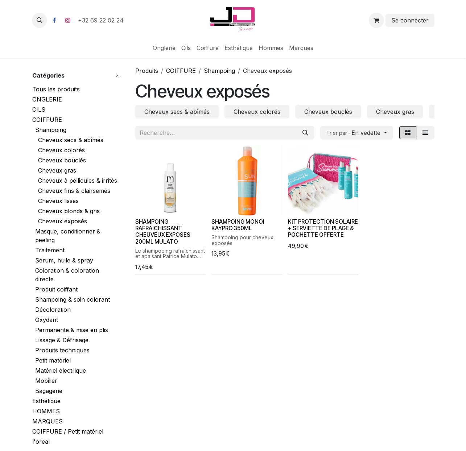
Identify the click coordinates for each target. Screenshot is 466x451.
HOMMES (46, 411)
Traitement (50, 250)
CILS (38, 109)
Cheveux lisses (58, 200)
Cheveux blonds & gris (69, 211)
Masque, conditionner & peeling (67, 236)
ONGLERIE (47, 99)
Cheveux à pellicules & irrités (77, 180)
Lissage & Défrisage (61, 340)
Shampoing (50, 129)
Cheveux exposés (62, 221)
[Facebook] (54, 20)
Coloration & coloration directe (67, 275)
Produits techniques (62, 350)
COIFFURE (47, 119)
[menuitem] (164, 48)
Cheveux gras (57, 170)
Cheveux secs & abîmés (70, 140)
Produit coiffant (56, 289)
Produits (146, 70)
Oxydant (46, 319)
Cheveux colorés (61, 150)
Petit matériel (53, 360)
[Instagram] (68, 20)
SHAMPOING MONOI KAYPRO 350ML (237, 225)
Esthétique (46, 401)
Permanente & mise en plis (71, 330)
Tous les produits (56, 89)
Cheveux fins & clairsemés (74, 190)
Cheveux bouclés (62, 160)
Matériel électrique (60, 370)
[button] (39, 20)
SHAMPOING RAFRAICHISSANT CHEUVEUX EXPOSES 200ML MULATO (162, 231)
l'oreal (41, 441)
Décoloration (53, 309)
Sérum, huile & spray (64, 260)
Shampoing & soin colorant (72, 299)
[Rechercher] (305, 133)
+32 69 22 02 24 (101, 20)
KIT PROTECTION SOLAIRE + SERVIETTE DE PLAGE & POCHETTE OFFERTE (323, 228)
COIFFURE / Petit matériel (67, 431)
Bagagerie (48, 390)
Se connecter (410, 20)
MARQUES (47, 421)
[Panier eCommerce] (376, 20)
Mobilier (46, 380)
